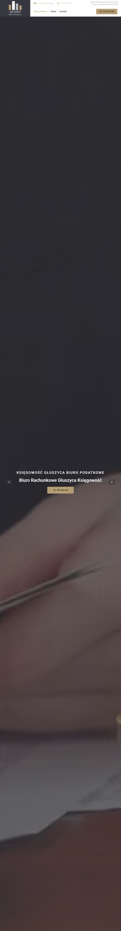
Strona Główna (40, 11)
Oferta (53, 11)
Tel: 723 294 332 (65, 3)
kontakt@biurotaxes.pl (45, 3)
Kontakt (63, 11)
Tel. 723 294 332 (106, 11)
